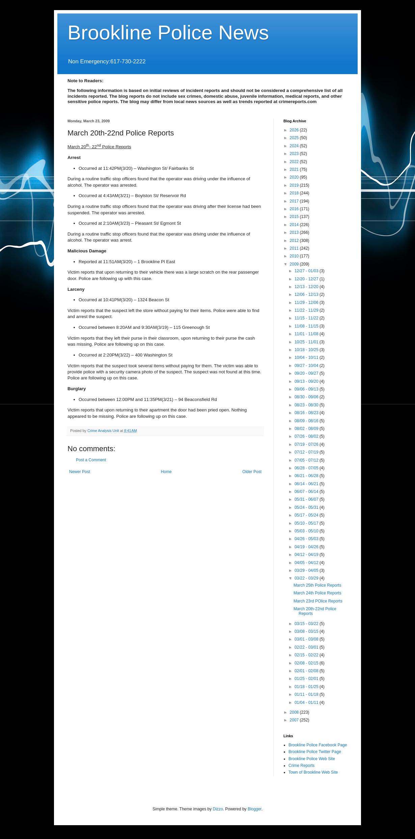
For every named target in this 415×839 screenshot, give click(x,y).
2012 (295, 240)
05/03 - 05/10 (307, 531)
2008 (295, 712)
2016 (295, 209)
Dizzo (218, 809)
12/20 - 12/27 (307, 279)
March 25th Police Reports (317, 585)
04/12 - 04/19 (307, 554)
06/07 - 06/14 (307, 491)
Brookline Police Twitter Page (314, 751)
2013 (295, 232)
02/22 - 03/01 (307, 647)
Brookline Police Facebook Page (317, 745)
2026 (295, 130)
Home (166, 471)
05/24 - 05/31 (307, 507)
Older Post (251, 471)
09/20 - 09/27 (307, 373)
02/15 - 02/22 (307, 655)
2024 (295, 146)
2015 (295, 216)
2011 (295, 248)
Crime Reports (301, 765)
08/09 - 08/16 (307, 420)
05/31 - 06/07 (307, 499)
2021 (295, 169)
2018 (295, 193)
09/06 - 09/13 (307, 389)
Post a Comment (91, 460)
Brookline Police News (168, 32)
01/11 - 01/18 (307, 694)
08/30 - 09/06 (307, 397)
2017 (295, 201)
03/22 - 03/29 (307, 578)
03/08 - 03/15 (307, 631)
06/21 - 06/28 (307, 475)
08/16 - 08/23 (307, 412)
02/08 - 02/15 (307, 663)
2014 (295, 224)
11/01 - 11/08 (307, 334)
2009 (295, 264)
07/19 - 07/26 (307, 444)
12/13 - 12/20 (307, 286)
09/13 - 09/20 (307, 381)
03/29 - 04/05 (307, 570)
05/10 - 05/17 (307, 523)
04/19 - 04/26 (307, 547)
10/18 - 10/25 (307, 349)
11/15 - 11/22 (307, 318)
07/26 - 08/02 (307, 436)
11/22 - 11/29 (307, 310)
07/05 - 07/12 (307, 460)
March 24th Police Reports (317, 593)
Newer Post (79, 471)
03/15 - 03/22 (307, 623)
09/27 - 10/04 (307, 365)
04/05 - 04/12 (307, 562)
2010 (295, 256)
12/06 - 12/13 (307, 294)
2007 (295, 720)
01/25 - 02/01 (307, 678)
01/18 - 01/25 (307, 686)
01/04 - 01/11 (307, 702)
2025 (295, 137)
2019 (295, 185)
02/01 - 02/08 (307, 671)
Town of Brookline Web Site (313, 772)
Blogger (254, 809)
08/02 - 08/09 (307, 428)
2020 (295, 177)
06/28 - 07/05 (307, 468)
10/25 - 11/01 (307, 342)
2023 (295, 153)
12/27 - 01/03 (307, 271)
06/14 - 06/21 (307, 483)
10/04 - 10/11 (307, 357)
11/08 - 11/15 (307, 326)
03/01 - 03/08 (307, 639)
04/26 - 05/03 (307, 538)
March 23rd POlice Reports (318, 601)
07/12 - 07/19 (307, 452)
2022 (295, 161)
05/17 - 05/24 (307, 515)
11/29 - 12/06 (307, 302)
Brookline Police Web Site (311, 758)
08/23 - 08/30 (307, 405)
